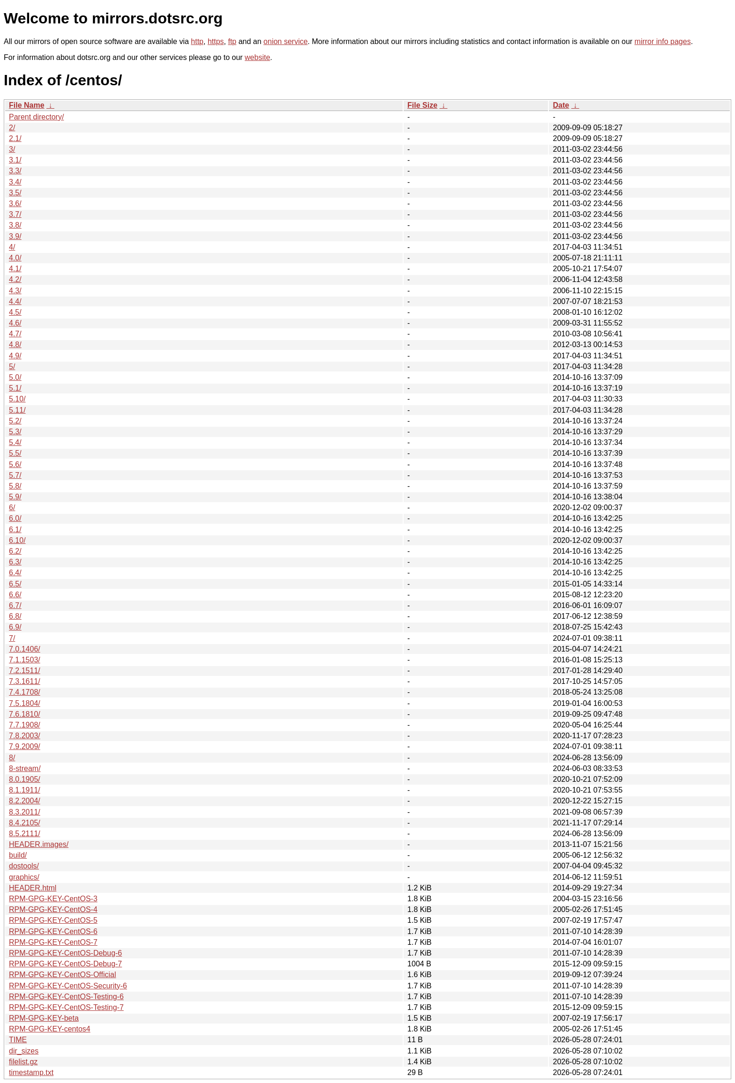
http (197, 41)
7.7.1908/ (24, 725)
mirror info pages (663, 41)
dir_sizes (23, 1051)
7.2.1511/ (24, 671)
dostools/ (24, 866)
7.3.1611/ (24, 681)
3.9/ (15, 236)
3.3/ (15, 171)
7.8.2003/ (24, 736)
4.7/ (15, 334)
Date (561, 105)
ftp (232, 41)
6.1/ (15, 530)
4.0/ (15, 258)
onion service (285, 41)
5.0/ (15, 377)
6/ (12, 508)
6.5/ (15, 584)
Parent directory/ (36, 117)
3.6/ (15, 204)
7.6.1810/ (24, 714)
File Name (27, 105)
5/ (12, 367)
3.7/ (15, 214)
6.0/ (15, 518)
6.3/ (15, 562)
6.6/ (15, 595)
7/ (12, 638)
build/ (18, 855)
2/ (12, 128)
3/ (12, 149)
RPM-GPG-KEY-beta (44, 1018)
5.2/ (15, 421)
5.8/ (15, 486)
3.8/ (15, 225)
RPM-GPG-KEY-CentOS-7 (53, 942)
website (257, 57)
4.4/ (15, 301)
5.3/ (15, 432)
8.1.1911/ (24, 790)
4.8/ (15, 345)
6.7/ (15, 605)
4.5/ (15, 312)
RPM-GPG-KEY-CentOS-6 (53, 931)
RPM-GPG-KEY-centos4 (49, 1029)
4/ (12, 247)
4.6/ (15, 323)
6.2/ (15, 551)
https (216, 41)
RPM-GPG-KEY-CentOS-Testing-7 (66, 1007)
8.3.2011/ (24, 812)
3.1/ (15, 160)
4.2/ (15, 279)
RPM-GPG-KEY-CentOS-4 (53, 909)
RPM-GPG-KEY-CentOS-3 (53, 899)
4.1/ (15, 269)
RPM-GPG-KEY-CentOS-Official (62, 975)
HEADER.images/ (38, 844)
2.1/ (15, 138)
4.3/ (15, 291)
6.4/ (15, 573)
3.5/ (15, 193)
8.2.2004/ (24, 801)
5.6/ (15, 464)
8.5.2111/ (24, 834)
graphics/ (24, 877)
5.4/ (15, 442)
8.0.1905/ (24, 779)
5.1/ (15, 388)
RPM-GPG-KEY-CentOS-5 (53, 920)
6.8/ (15, 616)
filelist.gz (23, 1062)
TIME (18, 1040)
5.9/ (15, 497)
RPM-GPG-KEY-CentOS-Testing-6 (66, 997)
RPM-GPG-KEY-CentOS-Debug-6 (65, 953)
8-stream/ (25, 768)
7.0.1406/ (24, 649)
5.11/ (17, 410)
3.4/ (15, 182)
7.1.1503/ (24, 660)
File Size (422, 105)
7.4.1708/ (24, 692)
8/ (12, 758)
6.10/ (17, 540)
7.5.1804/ (24, 703)
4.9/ (15, 356)
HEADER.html (32, 888)
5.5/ (15, 453)
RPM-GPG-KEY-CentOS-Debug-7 (65, 964)
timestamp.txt (31, 1072)
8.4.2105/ (24, 823)
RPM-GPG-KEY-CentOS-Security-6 (68, 986)
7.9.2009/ (24, 746)
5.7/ (15, 475)
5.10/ (17, 399)
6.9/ (15, 627)
